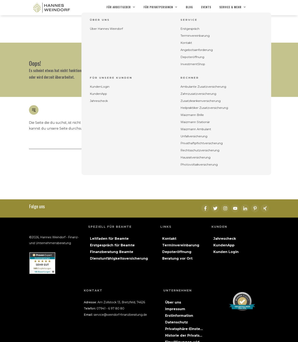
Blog (250, 96)
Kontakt (202, 101)
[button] (184, 301)
